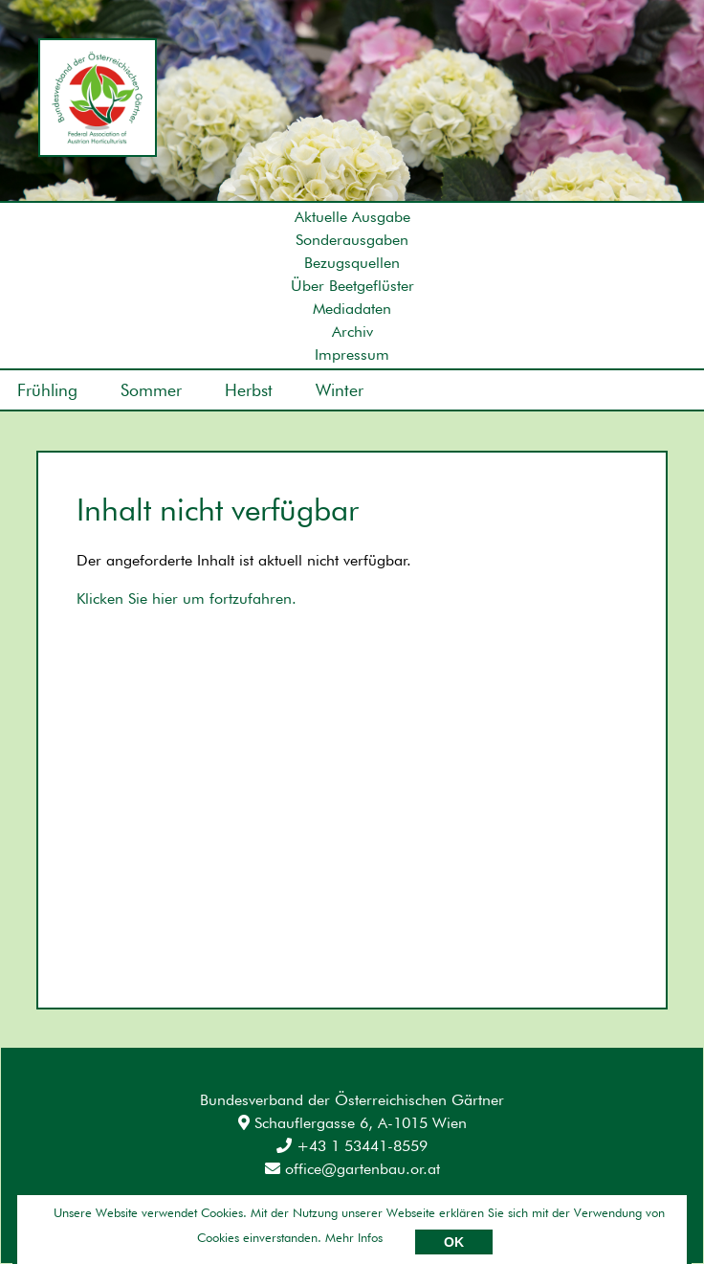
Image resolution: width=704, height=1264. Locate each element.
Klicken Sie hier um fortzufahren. (187, 598)
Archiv (352, 331)
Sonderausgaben (352, 240)
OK (454, 1242)
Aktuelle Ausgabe (352, 217)
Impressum (352, 354)
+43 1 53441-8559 (352, 1146)
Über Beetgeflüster (352, 286)
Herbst (249, 390)
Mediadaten (352, 308)
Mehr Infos (354, 1237)
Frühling (47, 390)
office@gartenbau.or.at (352, 1169)
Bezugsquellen (352, 263)
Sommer (151, 390)
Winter (339, 390)
